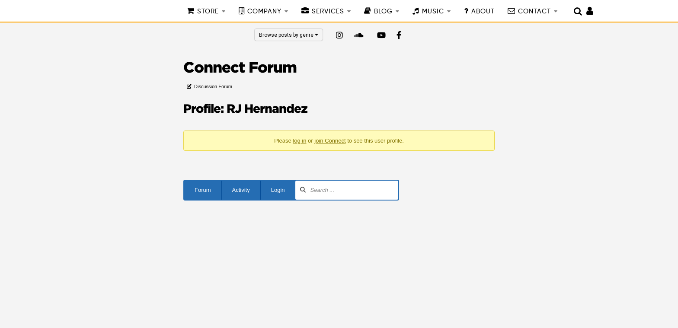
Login (278, 190)
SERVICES (328, 12)
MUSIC (433, 12)
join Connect (329, 140)
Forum (203, 190)
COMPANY (264, 12)
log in (299, 140)
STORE (208, 12)
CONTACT (534, 12)
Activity (241, 190)
